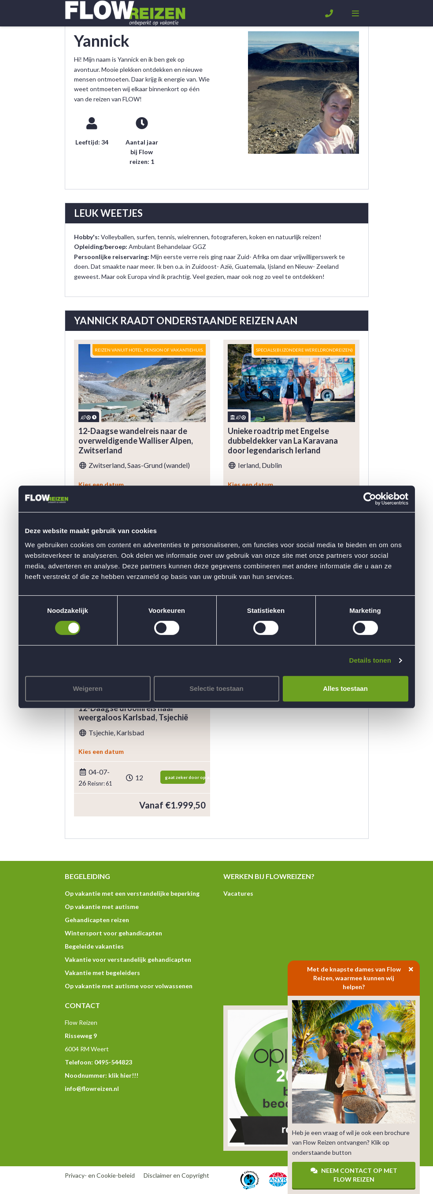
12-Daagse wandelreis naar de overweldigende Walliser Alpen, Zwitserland (135, 440)
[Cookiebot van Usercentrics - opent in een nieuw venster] (369, 498)
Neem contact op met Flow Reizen (354, 1175)
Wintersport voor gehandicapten (113, 933)
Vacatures (238, 893)
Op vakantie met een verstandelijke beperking (132, 893)
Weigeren (87, 688)
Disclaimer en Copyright (176, 1175)
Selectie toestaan (216, 688)
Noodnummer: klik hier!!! (101, 1075)
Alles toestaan (345, 688)
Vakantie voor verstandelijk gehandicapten (128, 959)
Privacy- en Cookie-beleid (100, 1175)
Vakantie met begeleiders (102, 972)
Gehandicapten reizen (97, 919)
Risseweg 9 (81, 1035)
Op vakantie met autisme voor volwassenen (128, 986)
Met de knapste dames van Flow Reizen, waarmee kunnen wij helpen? (363, 975)
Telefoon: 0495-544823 (98, 1062)
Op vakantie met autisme (102, 906)
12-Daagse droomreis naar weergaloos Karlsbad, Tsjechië (133, 713)
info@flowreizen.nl (92, 1088)
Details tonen (370, 660)
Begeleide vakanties (94, 946)
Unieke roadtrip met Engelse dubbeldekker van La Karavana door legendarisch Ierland (283, 440)
